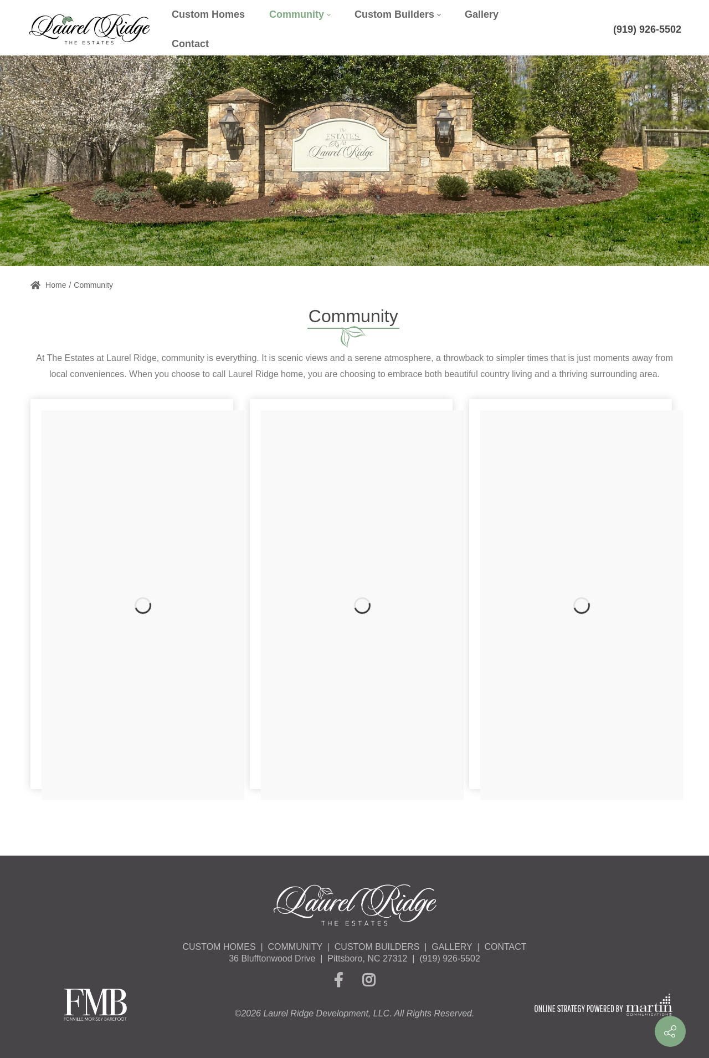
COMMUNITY (295, 947)
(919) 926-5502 (647, 29)
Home (48, 285)
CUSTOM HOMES (218, 947)
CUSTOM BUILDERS (377, 947)
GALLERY (451, 947)
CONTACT (505, 947)
